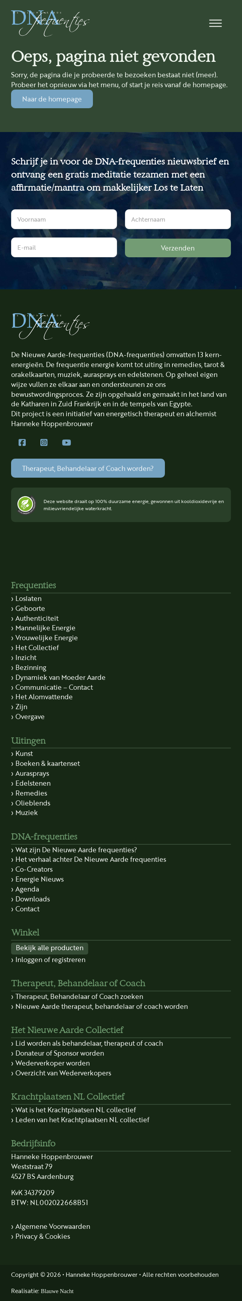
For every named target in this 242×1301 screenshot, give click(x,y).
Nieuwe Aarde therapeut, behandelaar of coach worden (101, 1006)
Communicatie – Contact (54, 687)
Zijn (21, 706)
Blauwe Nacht (57, 1291)
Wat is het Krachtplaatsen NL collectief (75, 1109)
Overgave (30, 716)
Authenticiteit (37, 618)
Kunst (24, 753)
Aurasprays (32, 773)
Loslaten (28, 598)
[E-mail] (64, 247)
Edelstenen (33, 783)
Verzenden (178, 247)
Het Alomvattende (44, 696)
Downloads (32, 898)
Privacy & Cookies (42, 1236)
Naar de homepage (52, 98)
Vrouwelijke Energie (46, 637)
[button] (215, 23)
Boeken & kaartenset (47, 763)
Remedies (31, 792)
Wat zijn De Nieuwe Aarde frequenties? (76, 849)
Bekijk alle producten (49, 947)
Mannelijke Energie (45, 627)
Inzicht (25, 657)
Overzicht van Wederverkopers (63, 1072)
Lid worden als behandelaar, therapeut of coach (89, 1043)
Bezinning (30, 667)
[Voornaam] (64, 219)
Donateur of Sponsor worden (59, 1052)
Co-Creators (34, 869)
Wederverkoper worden (52, 1062)
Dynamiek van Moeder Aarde (60, 677)
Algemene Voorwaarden (52, 1226)
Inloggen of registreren (50, 959)
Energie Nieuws (39, 878)
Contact (27, 908)
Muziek (26, 812)
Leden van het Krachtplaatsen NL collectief (82, 1119)
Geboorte (30, 608)
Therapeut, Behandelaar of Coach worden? (88, 468)
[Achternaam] (178, 219)
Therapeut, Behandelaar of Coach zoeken (79, 996)
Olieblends (32, 802)
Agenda (27, 888)
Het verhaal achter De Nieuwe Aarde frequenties (90, 859)
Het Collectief (37, 647)
